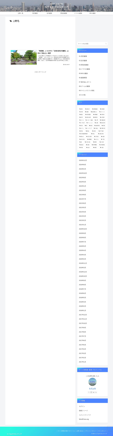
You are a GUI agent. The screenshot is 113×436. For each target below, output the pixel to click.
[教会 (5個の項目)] (88, 131)
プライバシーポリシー (91, 431)
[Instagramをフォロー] (91, 392)
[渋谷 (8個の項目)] (81, 125)
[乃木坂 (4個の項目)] (97, 136)
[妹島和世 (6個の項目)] (97, 125)
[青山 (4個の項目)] (94, 134)
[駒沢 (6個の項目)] (90, 125)
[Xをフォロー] (89, 392)
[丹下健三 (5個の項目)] (102, 131)
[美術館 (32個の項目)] (103, 109)
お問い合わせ (80, 431)
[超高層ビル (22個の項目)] (94, 112)
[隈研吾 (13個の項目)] (96, 117)
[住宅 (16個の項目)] (81, 117)
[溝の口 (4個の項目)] (82, 136)
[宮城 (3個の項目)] (82, 147)
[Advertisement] (40, 35)
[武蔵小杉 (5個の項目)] (102, 128)
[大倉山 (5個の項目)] (96, 128)
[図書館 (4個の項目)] (90, 139)
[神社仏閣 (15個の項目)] (88, 117)
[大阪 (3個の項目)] (103, 147)
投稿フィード (83, 410)
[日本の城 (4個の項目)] (88, 142)
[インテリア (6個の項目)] (89, 128)
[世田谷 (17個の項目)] (103, 114)
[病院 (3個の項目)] (96, 147)
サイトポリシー (102, 431)
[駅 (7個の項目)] (86, 125)
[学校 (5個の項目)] (82, 131)
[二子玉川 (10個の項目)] (82, 123)
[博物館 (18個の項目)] (96, 114)
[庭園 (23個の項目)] (87, 112)
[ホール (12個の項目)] (82, 120)
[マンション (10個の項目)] (90, 123)
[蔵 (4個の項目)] (81, 142)
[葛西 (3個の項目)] (88, 145)
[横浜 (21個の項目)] (81, 114)
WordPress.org (84, 419)
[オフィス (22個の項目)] (102, 112)
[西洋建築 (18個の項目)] (88, 114)
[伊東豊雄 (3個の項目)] (102, 145)
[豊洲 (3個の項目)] (96, 142)
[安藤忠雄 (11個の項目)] (102, 120)
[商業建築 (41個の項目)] (95, 109)
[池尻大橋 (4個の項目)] (102, 134)
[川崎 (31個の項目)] (81, 112)
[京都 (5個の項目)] (95, 131)
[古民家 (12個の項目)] (103, 117)
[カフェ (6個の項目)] (82, 128)
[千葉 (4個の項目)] (103, 139)
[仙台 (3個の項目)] (89, 147)
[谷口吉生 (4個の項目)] (82, 139)
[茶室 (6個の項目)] (103, 125)
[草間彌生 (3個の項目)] (95, 145)
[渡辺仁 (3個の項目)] (82, 145)
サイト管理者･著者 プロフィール (66, 431)
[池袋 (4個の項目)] (103, 136)
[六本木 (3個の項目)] (102, 142)
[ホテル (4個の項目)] (97, 139)
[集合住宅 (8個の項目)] (102, 123)
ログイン (82, 406)
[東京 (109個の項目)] (81, 109)
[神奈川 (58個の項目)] (88, 109)
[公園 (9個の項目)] (96, 123)
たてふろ (92, 388)
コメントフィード (85, 415)
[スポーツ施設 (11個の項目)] (89, 120)
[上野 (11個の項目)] (96, 120)
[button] (106, 44)
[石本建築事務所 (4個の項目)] (84, 134)
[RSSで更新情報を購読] (96, 392)
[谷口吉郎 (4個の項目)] (89, 136)
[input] (92, 44)
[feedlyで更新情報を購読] (94, 392)
